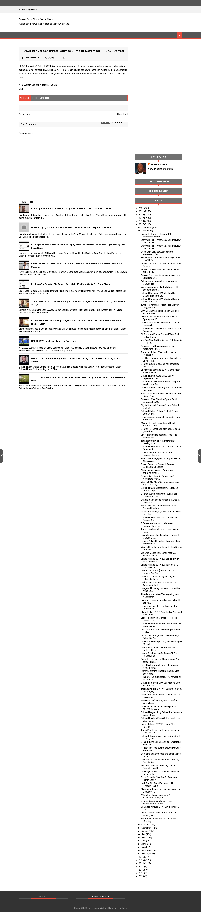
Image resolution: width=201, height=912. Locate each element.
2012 (141, 870)
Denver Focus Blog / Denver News (36, 19)
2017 (141, 224)
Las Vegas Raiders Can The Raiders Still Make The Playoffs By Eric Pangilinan (70, 284)
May (143, 840)
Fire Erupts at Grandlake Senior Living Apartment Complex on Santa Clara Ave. (71, 208)
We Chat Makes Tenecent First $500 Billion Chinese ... (158, 554)
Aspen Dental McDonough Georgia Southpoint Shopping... (157, 465)
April (143, 844)
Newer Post (25, 114)
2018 (141, 221)
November (146, 230)
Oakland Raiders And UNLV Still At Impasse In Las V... (157, 377)
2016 (141, 857)
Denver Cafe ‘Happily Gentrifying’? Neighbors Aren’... (157, 477)
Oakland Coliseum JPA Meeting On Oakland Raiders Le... (158, 294)
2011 (141, 873)
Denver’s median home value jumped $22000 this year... (158, 707)
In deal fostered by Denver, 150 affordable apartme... (156, 235)
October (145, 824)
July (143, 834)
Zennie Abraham (159, 164)
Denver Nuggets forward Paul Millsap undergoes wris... (159, 495)
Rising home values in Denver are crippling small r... (157, 471)
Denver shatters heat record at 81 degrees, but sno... (157, 454)
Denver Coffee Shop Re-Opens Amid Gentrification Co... (159, 400)
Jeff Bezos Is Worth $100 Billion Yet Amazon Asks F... (159, 583)
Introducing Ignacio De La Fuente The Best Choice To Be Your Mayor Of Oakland (71, 227)
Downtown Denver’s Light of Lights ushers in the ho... (158, 577)
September (147, 827)
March (144, 847)
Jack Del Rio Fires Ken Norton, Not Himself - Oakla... (158, 784)
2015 (141, 860)
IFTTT (25, 89)
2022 (141, 208)
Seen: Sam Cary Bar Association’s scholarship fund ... (157, 253)
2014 (141, 863)
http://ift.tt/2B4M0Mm (46, 85)
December (146, 227)
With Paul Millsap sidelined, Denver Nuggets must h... (158, 766)
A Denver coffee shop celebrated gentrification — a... (157, 524)
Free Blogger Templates (115, 908)
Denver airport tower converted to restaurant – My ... (157, 347)
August (145, 831)
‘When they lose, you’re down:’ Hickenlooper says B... (155, 796)
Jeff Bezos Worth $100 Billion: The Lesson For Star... (158, 572)
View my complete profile (160, 169)
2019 (141, 218)
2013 (141, 866)
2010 (141, 876)
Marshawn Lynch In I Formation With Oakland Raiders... (158, 507)
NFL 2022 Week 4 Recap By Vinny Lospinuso (53, 341)
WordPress (44, 98)
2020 (141, 214)
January (145, 853)
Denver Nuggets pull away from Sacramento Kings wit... (156, 802)
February (145, 850)
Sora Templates (93, 908)
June (144, 837)
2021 (141, 211)
